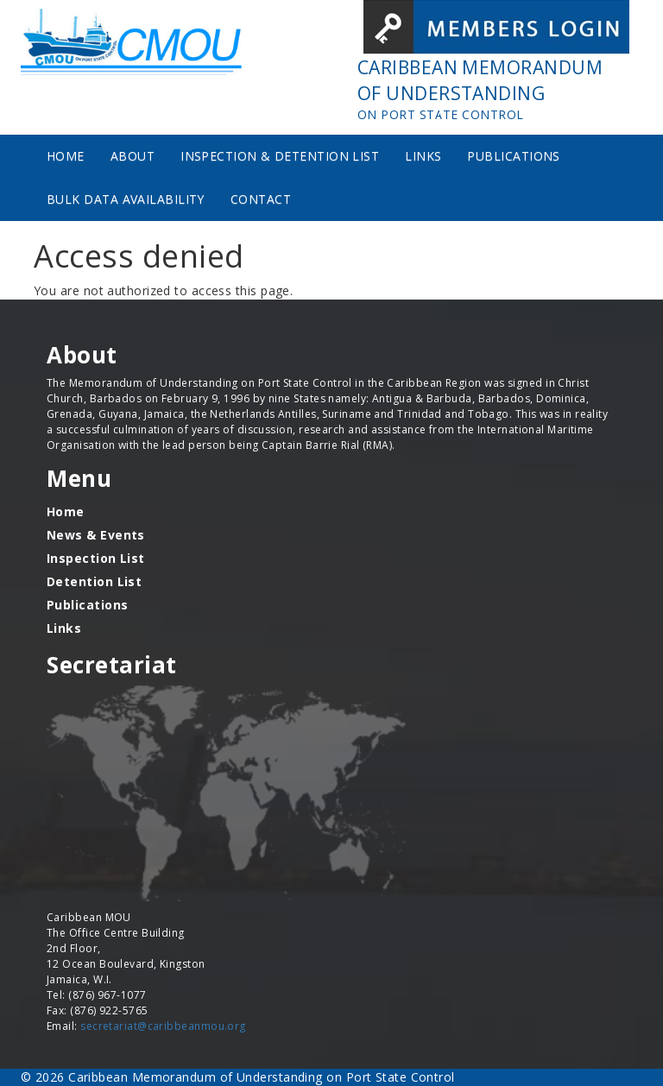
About (132, 156)
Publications (513, 156)
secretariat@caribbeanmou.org (163, 1026)
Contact (260, 199)
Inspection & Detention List (279, 156)
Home (66, 156)
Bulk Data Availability (126, 199)
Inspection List (96, 558)
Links (423, 156)
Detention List (94, 581)
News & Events (96, 535)
